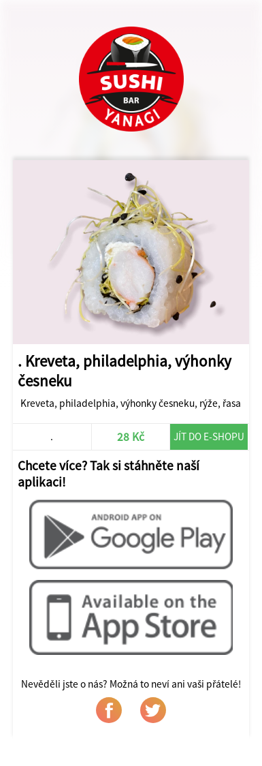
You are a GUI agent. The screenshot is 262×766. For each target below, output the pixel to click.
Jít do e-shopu (209, 436)
